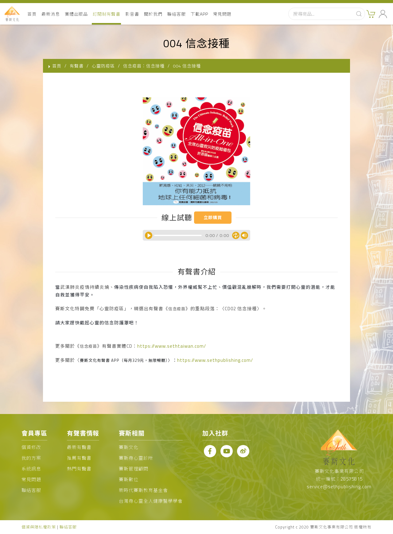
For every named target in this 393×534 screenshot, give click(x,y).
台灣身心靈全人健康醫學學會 (151, 501)
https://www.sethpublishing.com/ (215, 360)
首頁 (32, 14)
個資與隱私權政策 (38, 527)
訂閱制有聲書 (106, 14)
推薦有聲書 (79, 458)
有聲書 (77, 66)
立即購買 (213, 217)
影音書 (132, 14)
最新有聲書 (79, 447)
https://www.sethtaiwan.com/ (171, 346)
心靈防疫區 (103, 66)
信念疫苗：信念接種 (144, 66)
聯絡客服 (176, 14)
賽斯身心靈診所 (136, 458)
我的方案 (31, 458)
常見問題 (222, 14)
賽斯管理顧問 (133, 468)
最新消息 (50, 14)
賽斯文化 (128, 447)
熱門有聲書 (79, 468)
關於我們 (153, 14)
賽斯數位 (128, 479)
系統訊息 (31, 468)
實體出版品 (76, 14)
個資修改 (31, 447)
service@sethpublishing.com (339, 486)
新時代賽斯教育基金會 (143, 490)
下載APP (199, 14)
